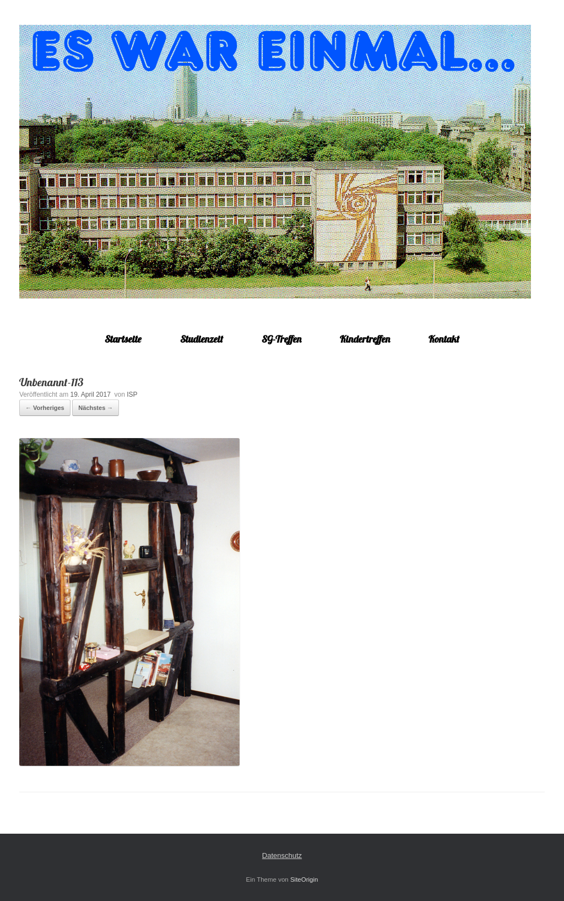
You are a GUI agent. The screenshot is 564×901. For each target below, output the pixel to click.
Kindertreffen (365, 339)
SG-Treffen (281, 339)
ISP (132, 394)
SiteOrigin (304, 879)
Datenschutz (282, 855)
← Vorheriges (44, 407)
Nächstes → (95, 407)
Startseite (123, 339)
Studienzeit (201, 339)
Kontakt (444, 339)
